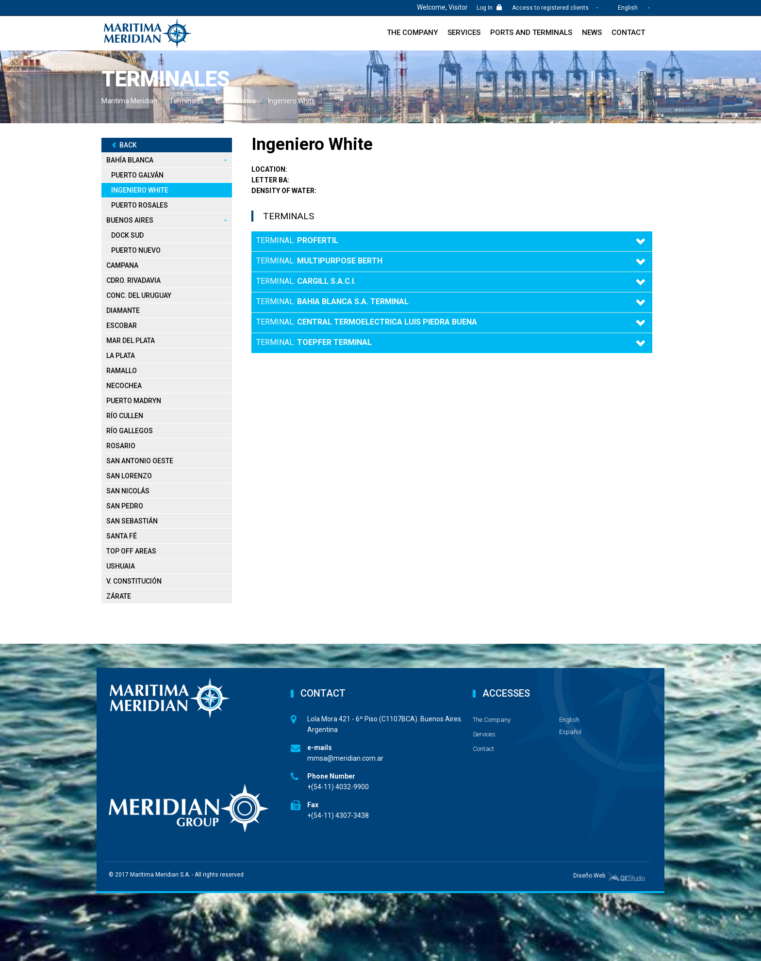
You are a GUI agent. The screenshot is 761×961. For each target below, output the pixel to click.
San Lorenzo (129, 476)
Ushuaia (120, 566)
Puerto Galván (137, 175)
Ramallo (121, 371)
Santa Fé (121, 536)
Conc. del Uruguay (138, 295)
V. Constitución (134, 581)
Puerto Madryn (133, 401)
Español (570, 731)
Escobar (121, 325)
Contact (628, 32)
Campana (122, 265)
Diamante (123, 310)
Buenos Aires (129, 220)
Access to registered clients (551, 7)
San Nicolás (127, 491)
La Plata (120, 355)
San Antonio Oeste (139, 461)
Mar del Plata (130, 340)
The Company (412, 32)
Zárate (118, 596)
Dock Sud (127, 235)
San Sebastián (132, 521)
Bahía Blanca (129, 160)
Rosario (120, 446)
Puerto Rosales (139, 205)
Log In (489, 7)
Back (124, 145)
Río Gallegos (129, 431)
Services (463, 32)
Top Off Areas (131, 551)
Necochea (124, 386)
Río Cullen (124, 416)
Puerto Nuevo (136, 250)
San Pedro (124, 506)
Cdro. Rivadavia (133, 280)
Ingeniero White (139, 190)
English (627, 7)
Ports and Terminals (531, 32)
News (592, 32)
